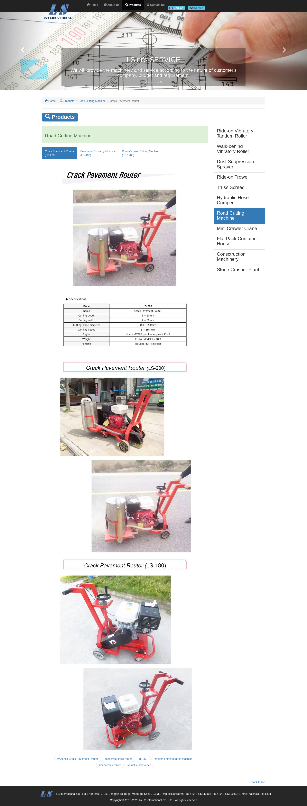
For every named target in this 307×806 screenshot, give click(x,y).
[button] (23, 50)
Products (67, 101)
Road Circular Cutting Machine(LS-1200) (140, 153)
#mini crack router (110, 765)
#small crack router (139, 765)
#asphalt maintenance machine (173, 758)
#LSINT (143, 758)
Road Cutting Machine (92, 101)
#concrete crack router (118, 758)
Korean (198, 7)
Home (50, 101)
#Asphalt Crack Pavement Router (77, 758)
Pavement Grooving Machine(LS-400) (98, 153)
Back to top (258, 782)
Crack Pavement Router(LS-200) (59, 153)
